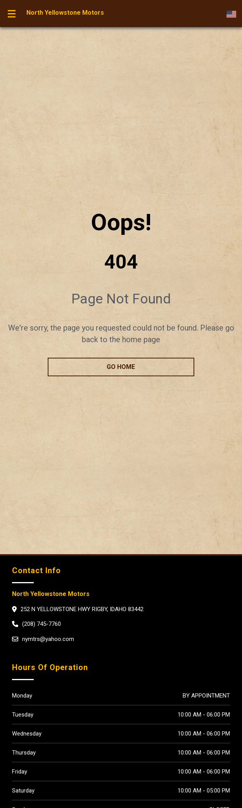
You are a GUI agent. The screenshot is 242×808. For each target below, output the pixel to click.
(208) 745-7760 (41, 623)
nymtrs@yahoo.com (48, 639)
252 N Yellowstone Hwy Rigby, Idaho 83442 (82, 609)
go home (121, 366)
